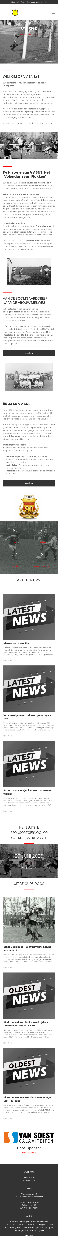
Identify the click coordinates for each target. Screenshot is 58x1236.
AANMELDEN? (29, 867)
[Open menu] (53, 12)
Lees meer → (9, 660)
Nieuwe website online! (16, 643)
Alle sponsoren (29, 1152)
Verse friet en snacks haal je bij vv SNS (34, 2)
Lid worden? (15, 2)
